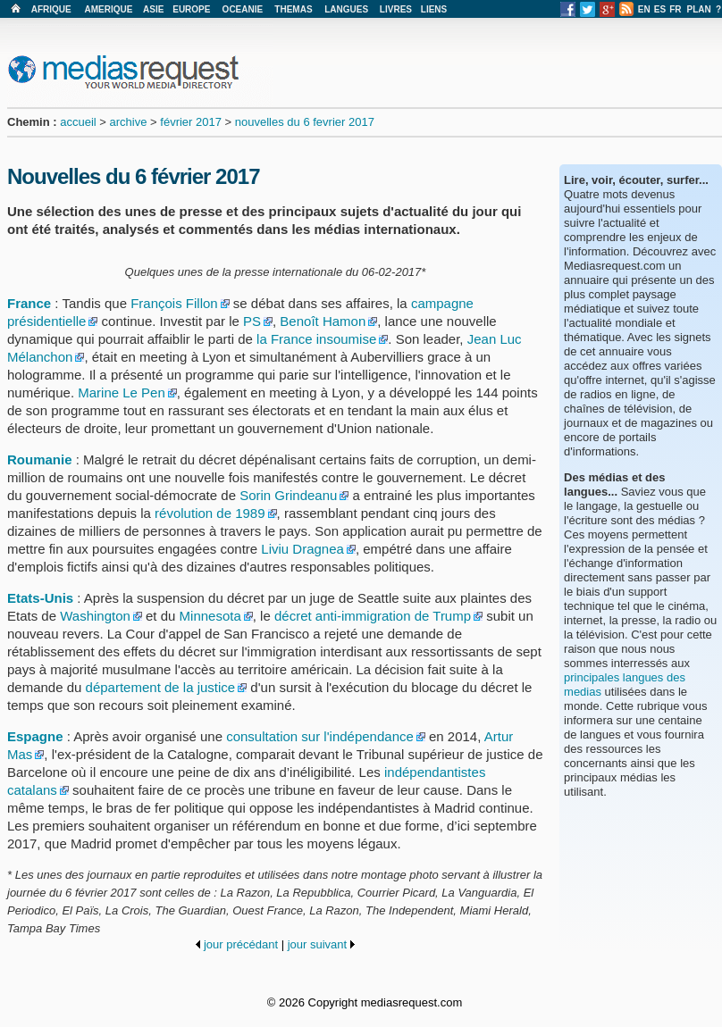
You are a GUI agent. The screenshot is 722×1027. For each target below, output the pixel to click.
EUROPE (191, 9)
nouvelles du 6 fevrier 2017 (304, 122)
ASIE (153, 9)
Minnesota (210, 615)
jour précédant (241, 944)
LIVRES (396, 9)
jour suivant (317, 944)
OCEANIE (243, 9)
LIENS (434, 9)
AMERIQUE (109, 9)
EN (644, 9)
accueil (78, 122)
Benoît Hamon (322, 321)
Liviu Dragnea (302, 548)
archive (128, 122)
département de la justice (161, 687)
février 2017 (191, 122)
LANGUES (346, 9)
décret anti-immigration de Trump (372, 615)
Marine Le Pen (121, 392)
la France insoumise (316, 339)
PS (252, 321)
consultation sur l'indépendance (320, 736)
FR (675, 9)
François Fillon (174, 303)
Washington (95, 615)
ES (660, 9)
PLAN (699, 9)
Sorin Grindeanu (288, 495)
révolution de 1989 (209, 513)
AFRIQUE (51, 9)
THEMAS (293, 9)
